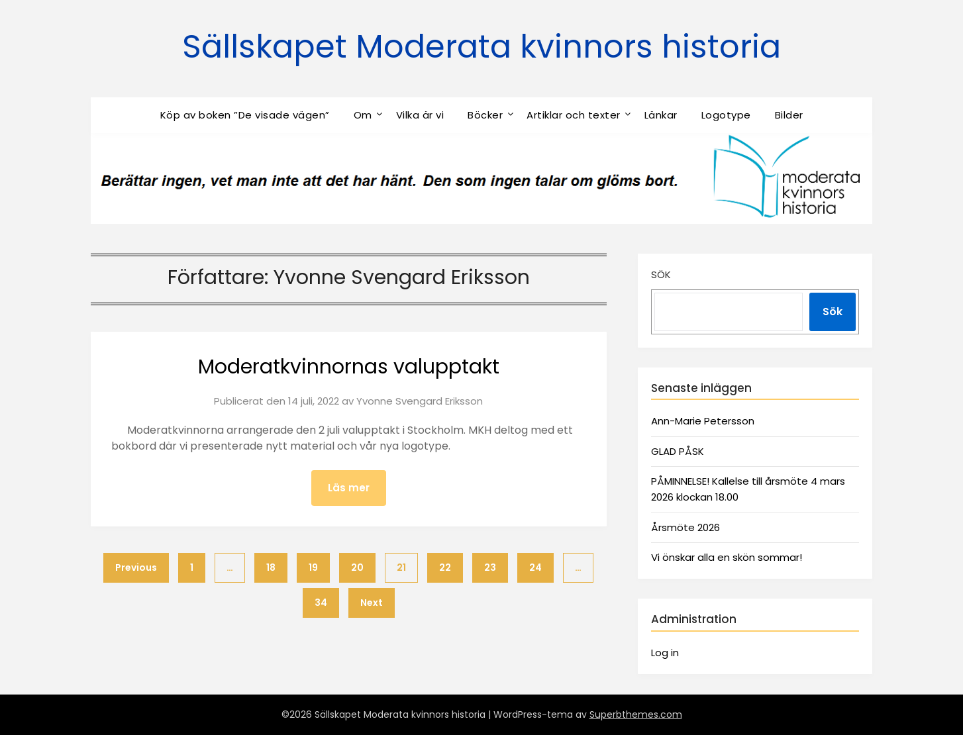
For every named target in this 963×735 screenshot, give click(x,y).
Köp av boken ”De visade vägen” (245, 115)
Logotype (726, 115)
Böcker (485, 115)
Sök (661, 274)
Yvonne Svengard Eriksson (419, 401)
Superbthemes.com (635, 714)
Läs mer (349, 488)
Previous (136, 567)
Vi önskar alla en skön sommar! (726, 557)
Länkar (661, 115)
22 (445, 567)
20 (357, 567)
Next (371, 602)
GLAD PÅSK (677, 451)
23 (490, 567)
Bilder (789, 115)
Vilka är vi (420, 115)
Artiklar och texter (574, 115)
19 (313, 567)
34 (321, 602)
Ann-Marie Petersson (702, 421)
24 (535, 567)
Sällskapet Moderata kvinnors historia (481, 46)
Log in (665, 653)
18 (271, 567)
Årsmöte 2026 (685, 527)
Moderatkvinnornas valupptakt (348, 367)
